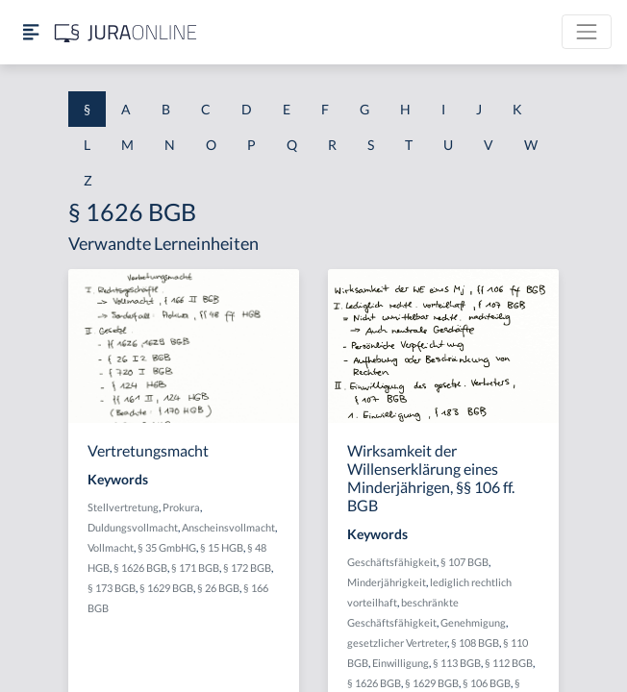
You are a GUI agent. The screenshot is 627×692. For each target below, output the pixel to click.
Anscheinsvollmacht (228, 527)
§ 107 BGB (464, 562)
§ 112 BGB (509, 662)
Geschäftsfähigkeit (392, 562)
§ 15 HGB (221, 547)
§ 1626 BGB (140, 567)
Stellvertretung (123, 507)
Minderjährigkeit (386, 582)
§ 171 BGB (195, 567)
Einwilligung (400, 662)
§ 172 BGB (247, 567)
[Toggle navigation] (587, 31)
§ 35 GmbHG (167, 547)
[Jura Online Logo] (126, 32)
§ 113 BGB (457, 662)
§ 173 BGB (112, 587)
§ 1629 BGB (166, 587)
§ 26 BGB (218, 587)
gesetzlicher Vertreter (397, 642)
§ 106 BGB (487, 683)
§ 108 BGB (475, 642)
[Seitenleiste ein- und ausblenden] (30, 32)
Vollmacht (111, 547)
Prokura (181, 507)
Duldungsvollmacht (133, 527)
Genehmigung (473, 622)
